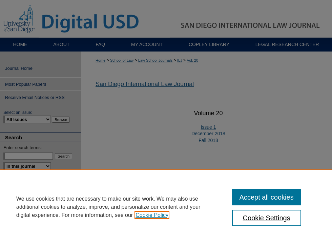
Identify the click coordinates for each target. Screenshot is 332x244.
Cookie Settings (266, 218)
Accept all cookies (267, 197)
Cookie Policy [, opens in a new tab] (152, 215)
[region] (166, 206)
